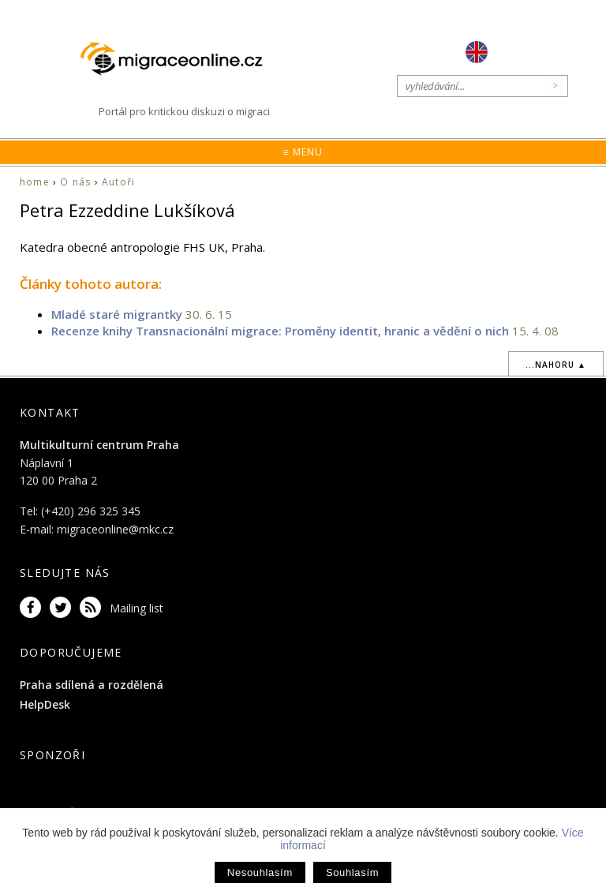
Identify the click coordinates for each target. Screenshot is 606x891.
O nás (75, 182)
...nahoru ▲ (556, 364)
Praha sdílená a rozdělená (91, 684)
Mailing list (136, 608)
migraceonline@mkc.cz (115, 529)
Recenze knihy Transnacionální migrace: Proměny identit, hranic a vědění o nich (280, 331)
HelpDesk (45, 704)
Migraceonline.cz (179, 58)
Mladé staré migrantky (116, 314)
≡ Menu (302, 152)
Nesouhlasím (260, 872)
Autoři (118, 182)
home (35, 182)
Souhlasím (352, 872)
